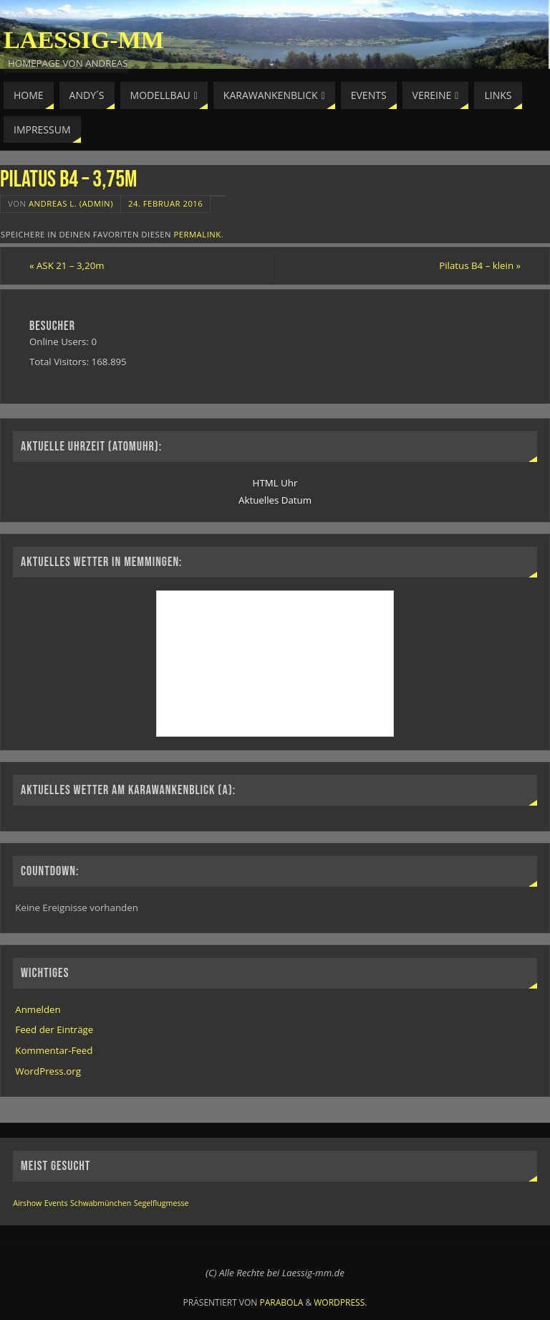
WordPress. (340, 1302)
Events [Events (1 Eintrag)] (56, 1203)
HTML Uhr (275, 482)
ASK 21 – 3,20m (67, 265)
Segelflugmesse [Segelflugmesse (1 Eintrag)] (161, 1203)
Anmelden (37, 1009)
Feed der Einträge (54, 1029)
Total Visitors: (60, 361)
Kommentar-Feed (53, 1050)
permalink (197, 234)
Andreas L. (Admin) (71, 203)
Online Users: (60, 341)
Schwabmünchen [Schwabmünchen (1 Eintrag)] (100, 1203)
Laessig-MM (84, 40)
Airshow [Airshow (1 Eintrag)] (27, 1203)
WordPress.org (48, 1071)
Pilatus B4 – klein (480, 265)
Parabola (282, 1302)
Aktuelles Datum (275, 500)
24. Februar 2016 (165, 203)
